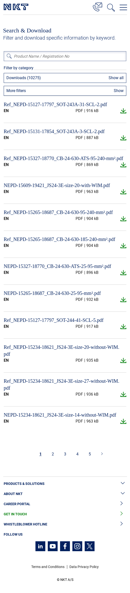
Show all (116, 77)
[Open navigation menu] (123, 7)
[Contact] (97, 6)
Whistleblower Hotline (65, 524)
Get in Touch (65, 514)
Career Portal (65, 504)
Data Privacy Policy (84, 567)
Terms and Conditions (48, 567)
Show (119, 90)
